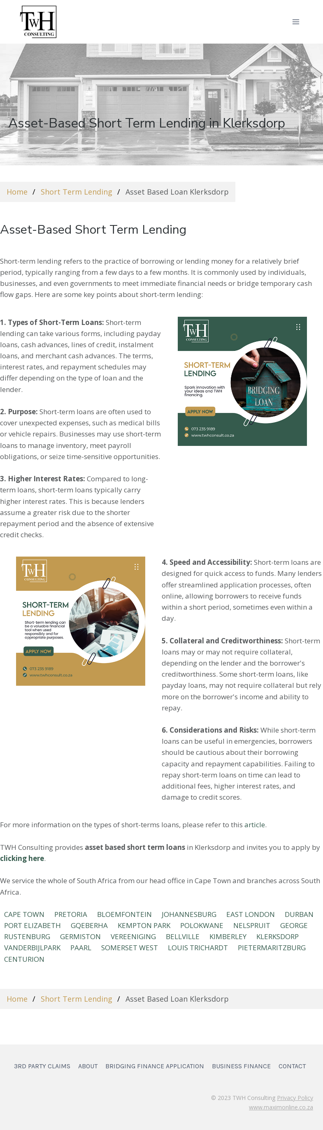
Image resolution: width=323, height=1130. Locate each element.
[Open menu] (295, 21)
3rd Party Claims (42, 1066)
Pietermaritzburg (272, 947)
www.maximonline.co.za (281, 1107)
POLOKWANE (201, 925)
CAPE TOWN (24, 914)
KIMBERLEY (227, 936)
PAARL (80, 947)
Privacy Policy (295, 1098)
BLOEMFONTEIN (124, 914)
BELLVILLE (183, 936)
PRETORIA (70, 914)
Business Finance (241, 1066)
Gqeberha (89, 925)
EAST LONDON (250, 914)
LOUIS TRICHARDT (198, 947)
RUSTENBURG (27, 936)
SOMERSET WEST (129, 947)
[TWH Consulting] (38, 21)
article (254, 824)
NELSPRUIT (251, 925)
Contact (292, 1066)
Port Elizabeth (32, 925)
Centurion (24, 959)
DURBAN (299, 914)
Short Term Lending (76, 192)
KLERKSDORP (277, 936)
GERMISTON (80, 936)
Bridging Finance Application (154, 1066)
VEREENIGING (133, 936)
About (88, 1066)
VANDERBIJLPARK (32, 947)
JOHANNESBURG (189, 914)
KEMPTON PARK (144, 925)
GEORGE (294, 925)
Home (17, 192)
